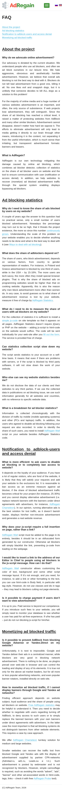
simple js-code (10, 320)
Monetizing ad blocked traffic (17, 37)
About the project (11, 27)
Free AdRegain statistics (41, 705)
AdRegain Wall (52, 430)
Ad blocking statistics (13, 30)
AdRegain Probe (42, 778)
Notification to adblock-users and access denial (27, 34)
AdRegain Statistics (42, 300)
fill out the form (51, 334)
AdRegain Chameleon (25, 740)
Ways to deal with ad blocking (24, 244)
